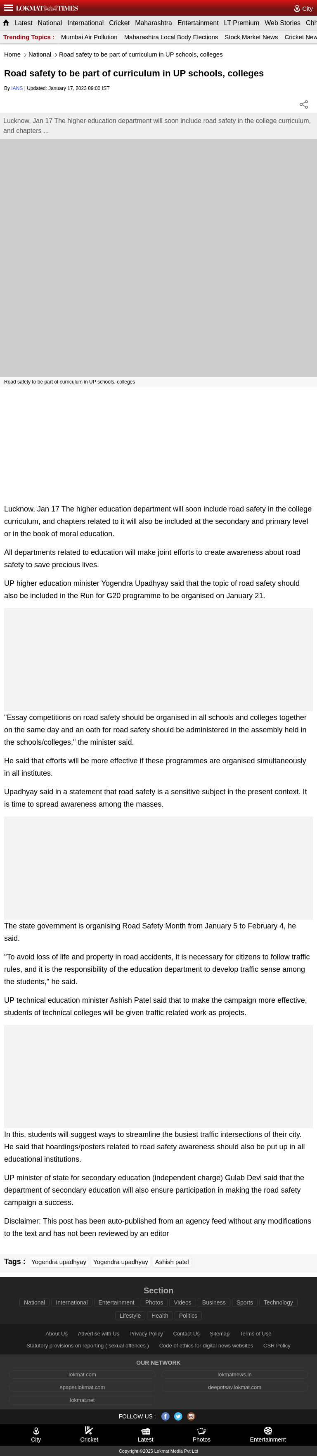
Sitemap (220, 1334)
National (50, 22)
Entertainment (198, 22)
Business (214, 1302)
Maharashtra (153, 22)
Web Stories (282, 22)
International (85, 22)
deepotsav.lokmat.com (234, 1387)
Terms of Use (256, 1334)
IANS (17, 88)
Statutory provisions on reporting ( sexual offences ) (87, 1345)
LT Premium (242, 22)
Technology (278, 1302)
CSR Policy (277, 1345)
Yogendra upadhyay (58, 1261)
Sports (245, 1302)
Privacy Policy (146, 1334)
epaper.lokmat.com (82, 1387)
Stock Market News (251, 36)
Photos (154, 1302)
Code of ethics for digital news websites (206, 1345)
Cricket (119, 22)
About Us (56, 1334)
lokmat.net (82, 1400)
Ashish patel (172, 1261)
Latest (23, 22)
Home (12, 54)
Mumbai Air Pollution (89, 36)
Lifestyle (130, 1315)
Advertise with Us (98, 1334)
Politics (188, 1315)
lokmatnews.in (234, 1374)
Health (159, 1315)
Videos (183, 1302)
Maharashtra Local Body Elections (171, 36)
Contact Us (186, 1334)
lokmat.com (82, 1374)
